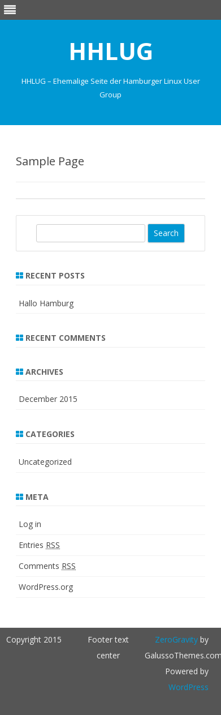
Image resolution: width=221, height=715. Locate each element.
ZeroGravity (176, 639)
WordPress (188, 687)
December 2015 (48, 398)
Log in (30, 524)
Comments (47, 565)
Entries (39, 545)
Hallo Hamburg (46, 303)
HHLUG (110, 51)
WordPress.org (46, 586)
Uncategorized (45, 461)
